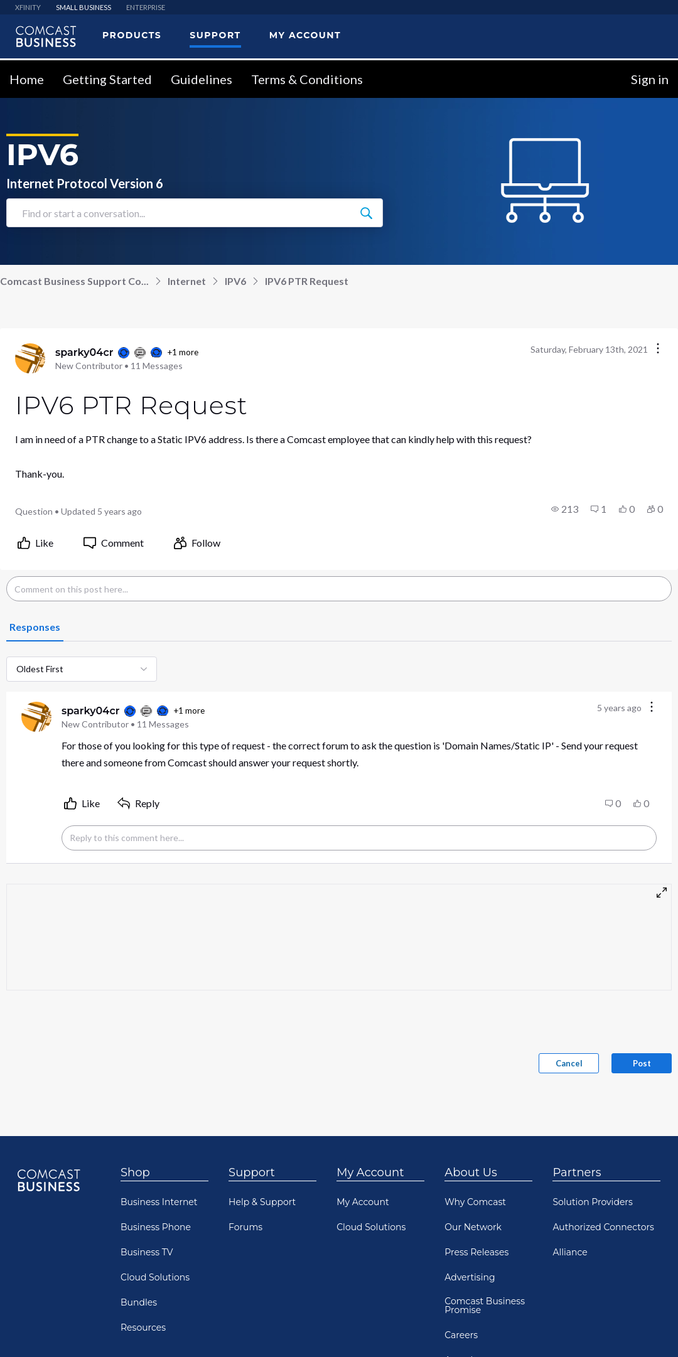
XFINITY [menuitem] (28, 7)
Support (252, 1172)
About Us (470, 1172)
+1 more (182, 352)
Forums (245, 1227)
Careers (461, 1335)
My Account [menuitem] (305, 35)
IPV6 (235, 281)
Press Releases (476, 1252)
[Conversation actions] (658, 349)
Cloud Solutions (155, 1277)
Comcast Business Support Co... (74, 281)
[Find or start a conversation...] (366, 213)
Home (26, 79)
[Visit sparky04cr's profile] (30, 358)
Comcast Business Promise (484, 1305)
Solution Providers (592, 1202)
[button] (564, 509)
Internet (187, 281)
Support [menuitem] (215, 35)
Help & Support (262, 1202)
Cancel (569, 1063)
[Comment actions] (652, 708)
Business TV (147, 1252)
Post (642, 1063)
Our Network (473, 1227)
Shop (135, 1172)
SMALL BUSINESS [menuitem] (83, 7)
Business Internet (159, 1202)
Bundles (139, 1302)
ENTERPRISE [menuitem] (145, 7)
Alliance (569, 1252)
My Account (370, 1172)
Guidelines (201, 79)
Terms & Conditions (307, 79)
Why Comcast (475, 1202)
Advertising (469, 1277)
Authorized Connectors (603, 1227)
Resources (143, 1327)
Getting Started (107, 79)
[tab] (34, 627)
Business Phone (156, 1227)
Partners (576, 1172)
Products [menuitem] (131, 35)
